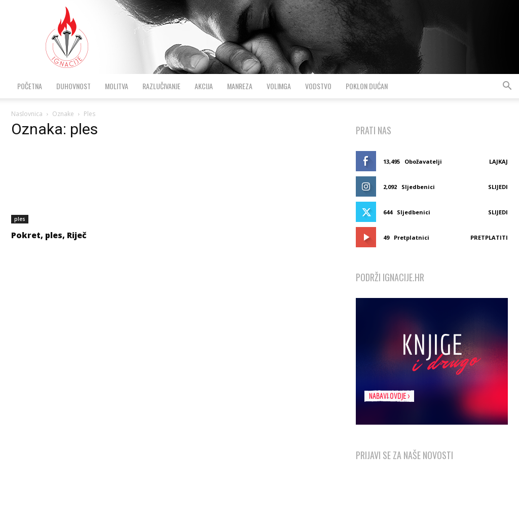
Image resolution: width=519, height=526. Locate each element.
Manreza (239, 86)
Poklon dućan (367, 86)
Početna (29, 86)
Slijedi (498, 187)
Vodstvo (318, 86)
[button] (507, 87)
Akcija (204, 86)
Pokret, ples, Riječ (49, 235)
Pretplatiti (489, 237)
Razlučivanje (161, 86)
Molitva (116, 86)
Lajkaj (498, 161)
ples (19, 218)
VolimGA (279, 86)
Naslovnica (27, 113)
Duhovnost (73, 86)
